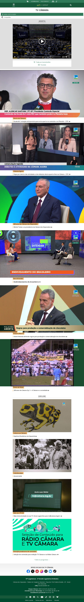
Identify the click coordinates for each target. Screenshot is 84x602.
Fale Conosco (45, 1)
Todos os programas (42, 560)
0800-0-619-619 (43, 589)
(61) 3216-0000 (47, 591)
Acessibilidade (35, 1)
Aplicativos (49, 600)
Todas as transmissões (42, 62)
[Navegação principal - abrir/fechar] (13, 5)
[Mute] (66, 57)
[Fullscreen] (69, 57)
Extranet (56, 600)
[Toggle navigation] (71, 5)
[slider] (41, 56)
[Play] (15, 57)
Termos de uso (39, 600)
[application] (42, 41)
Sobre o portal (29, 600)
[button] (42, 14)
